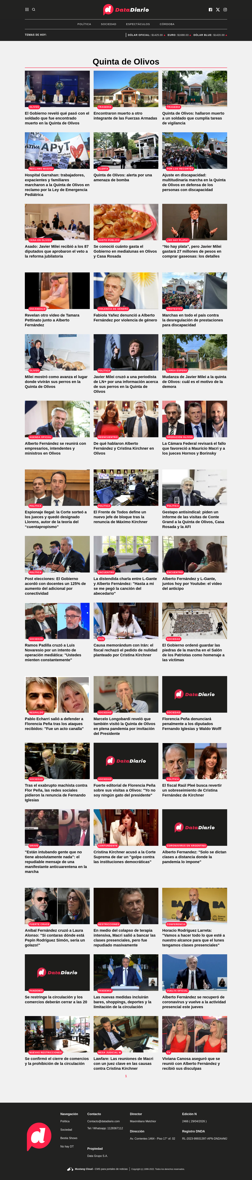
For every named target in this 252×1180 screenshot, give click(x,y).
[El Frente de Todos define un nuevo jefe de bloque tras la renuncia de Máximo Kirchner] (126, 487)
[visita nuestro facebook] (210, 10)
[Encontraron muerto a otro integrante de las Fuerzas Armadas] (126, 89)
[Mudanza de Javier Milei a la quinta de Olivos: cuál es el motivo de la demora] (194, 352)
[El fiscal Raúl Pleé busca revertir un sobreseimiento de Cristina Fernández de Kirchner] (194, 761)
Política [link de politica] (64, 1121)
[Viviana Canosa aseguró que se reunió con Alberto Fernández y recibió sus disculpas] (194, 1034)
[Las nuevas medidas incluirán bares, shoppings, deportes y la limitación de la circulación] (126, 972)
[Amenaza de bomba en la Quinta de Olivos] (126, 150)
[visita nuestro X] (218, 10)
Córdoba (167, 24)
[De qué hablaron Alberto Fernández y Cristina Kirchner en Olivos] (126, 419)
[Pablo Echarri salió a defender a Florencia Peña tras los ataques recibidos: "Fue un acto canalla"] (57, 694)
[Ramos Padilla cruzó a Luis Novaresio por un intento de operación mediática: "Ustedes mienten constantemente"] (57, 621)
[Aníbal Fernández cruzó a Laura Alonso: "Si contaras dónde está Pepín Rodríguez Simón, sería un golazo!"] (57, 906)
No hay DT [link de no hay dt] (67, 1146)
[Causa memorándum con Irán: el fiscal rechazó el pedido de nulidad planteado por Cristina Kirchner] (126, 621)
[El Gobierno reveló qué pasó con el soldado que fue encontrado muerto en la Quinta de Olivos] (57, 89)
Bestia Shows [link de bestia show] (68, 1138)
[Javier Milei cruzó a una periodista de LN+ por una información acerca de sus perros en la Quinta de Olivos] (126, 352)
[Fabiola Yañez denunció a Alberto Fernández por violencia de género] (126, 290)
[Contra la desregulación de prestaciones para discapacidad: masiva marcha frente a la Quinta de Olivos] (194, 290)
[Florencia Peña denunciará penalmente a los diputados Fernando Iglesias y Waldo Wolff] (194, 694)
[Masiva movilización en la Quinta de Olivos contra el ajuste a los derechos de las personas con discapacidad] (194, 150)
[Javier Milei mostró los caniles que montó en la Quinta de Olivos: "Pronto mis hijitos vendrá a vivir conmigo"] (57, 352)
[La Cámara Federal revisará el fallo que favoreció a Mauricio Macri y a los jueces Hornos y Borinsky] (194, 419)
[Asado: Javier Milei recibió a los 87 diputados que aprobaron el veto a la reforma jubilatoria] (57, 222)
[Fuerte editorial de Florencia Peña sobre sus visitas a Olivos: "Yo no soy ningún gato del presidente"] (126, 761)
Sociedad (108, 24)
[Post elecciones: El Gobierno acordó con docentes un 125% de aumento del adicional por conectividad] (57, 554)
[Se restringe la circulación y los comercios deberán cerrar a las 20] (57, 972)
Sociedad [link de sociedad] (66, 1129)
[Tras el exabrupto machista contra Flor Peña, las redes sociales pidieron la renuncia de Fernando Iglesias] (57, 761)
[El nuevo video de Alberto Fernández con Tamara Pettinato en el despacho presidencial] (57, 290)
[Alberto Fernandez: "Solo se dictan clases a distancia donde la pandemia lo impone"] (194, 827)
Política (84, 24)
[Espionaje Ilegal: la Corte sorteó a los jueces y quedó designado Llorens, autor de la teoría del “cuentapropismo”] (57, 487)
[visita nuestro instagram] (225, 10)
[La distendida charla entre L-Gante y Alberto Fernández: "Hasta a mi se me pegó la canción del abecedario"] (126, 554)
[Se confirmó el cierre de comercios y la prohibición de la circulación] (57, 1034)
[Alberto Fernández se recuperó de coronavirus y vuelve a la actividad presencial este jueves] (194, 972)
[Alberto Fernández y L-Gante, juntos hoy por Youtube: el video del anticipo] (194, 554)
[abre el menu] (27, 9)
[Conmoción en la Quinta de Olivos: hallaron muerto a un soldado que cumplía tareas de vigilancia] (194, 89)
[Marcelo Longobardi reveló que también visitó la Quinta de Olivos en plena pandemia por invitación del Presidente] (126, 694)
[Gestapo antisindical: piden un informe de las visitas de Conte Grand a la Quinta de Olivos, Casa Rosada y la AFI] (194, 487)
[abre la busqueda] (33, 9)
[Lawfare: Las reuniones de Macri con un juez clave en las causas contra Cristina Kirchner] (126, 1034)
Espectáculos (138, 24)
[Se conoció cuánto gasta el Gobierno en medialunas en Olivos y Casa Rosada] (126, 222)
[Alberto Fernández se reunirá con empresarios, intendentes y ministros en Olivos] (57, 419)
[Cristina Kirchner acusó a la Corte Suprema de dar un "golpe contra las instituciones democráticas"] (126, 827)
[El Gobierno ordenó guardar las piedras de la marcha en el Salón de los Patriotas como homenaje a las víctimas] (194, 621)
